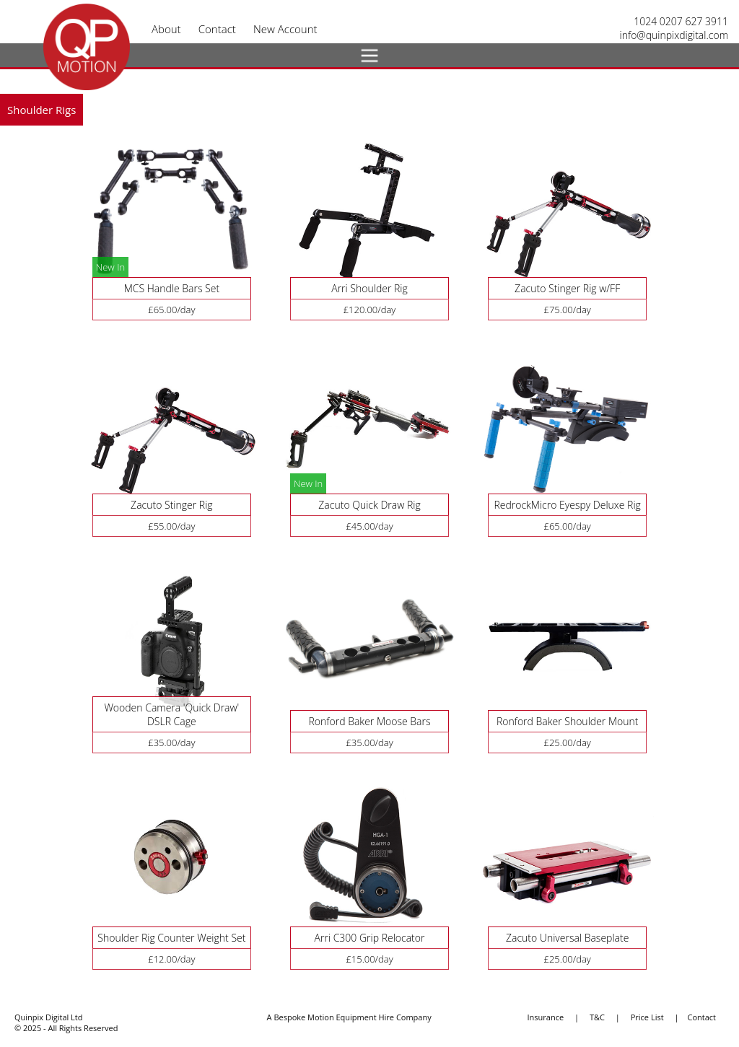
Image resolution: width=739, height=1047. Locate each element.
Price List (647, 1017)
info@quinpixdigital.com (674, 35)
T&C (597, 1017)
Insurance (546, 1017)
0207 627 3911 (694, 21)
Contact (701, 1017)
